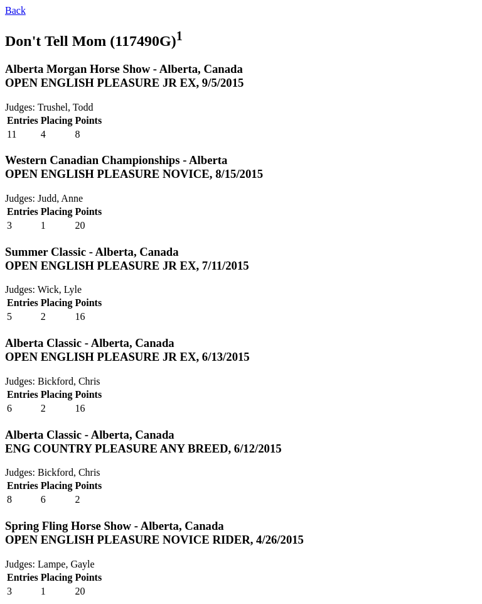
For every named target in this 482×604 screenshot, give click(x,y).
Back (15, 10)
